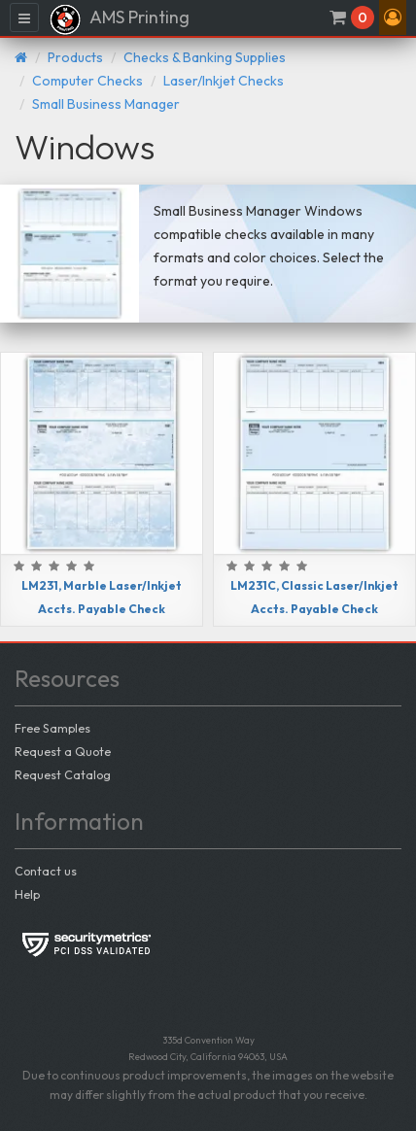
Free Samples (52, 728)
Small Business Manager (106, 104)
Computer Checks (87, 80)
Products (75, 57)
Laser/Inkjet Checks (223, 80)
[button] (392, 17)
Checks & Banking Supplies (204, 57)
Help (27, 894)
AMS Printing (119, 19)
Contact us (46, 870)
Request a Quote (63, 751)
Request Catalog (63, 774)
